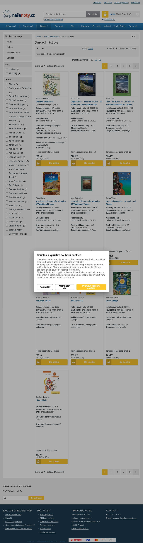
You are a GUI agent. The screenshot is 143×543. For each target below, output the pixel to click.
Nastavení (45, 287)
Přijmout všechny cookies (91, 287)
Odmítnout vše (64, 287)
